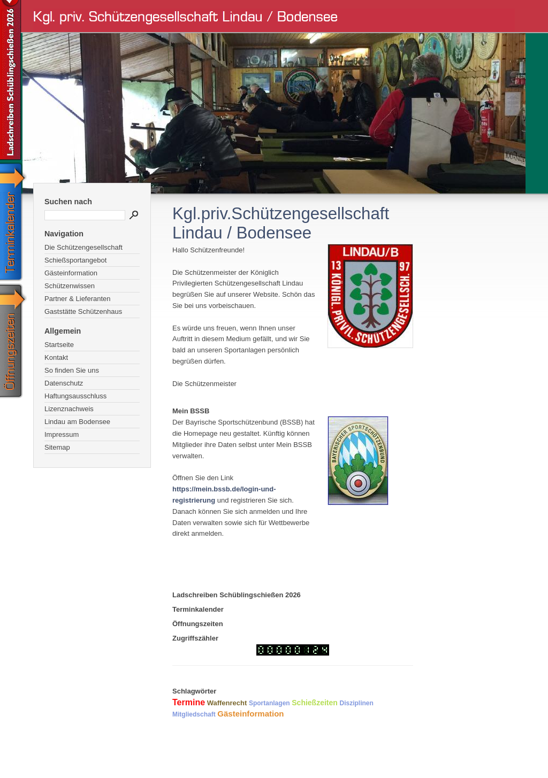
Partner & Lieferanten (77, 299)
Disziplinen (356, 703)
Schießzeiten (315, 702)
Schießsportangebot (75, 260)
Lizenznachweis (69, 409)
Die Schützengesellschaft (83, 247)
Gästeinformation (70, 273)
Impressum (61, 434)
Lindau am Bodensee (77, 422)
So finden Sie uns (71, 370)
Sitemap (57, 447)
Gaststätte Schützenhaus (83, 311)
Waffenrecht (227, 703)
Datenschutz (63, 383)
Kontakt (56, 357)
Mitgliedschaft (194, 714)
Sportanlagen (269, 703)
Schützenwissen (69, 286)
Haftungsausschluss (75, 396)
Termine (188, 702)
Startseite (59, 345)
